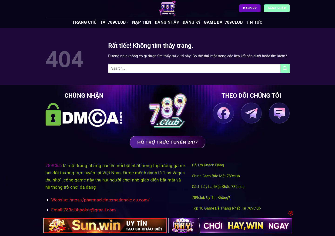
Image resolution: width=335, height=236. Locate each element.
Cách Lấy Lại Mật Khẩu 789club (218, 186)
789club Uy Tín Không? (211, 197)
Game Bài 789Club (223, 22)
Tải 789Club (114, 22)
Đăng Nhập (167, 22)
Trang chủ (84, 22)
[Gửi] (285, 68)
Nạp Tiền (141, 22)
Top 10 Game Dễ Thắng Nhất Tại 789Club (226, 208)
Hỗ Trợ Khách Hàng (208, 165)
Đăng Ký (192, 22)
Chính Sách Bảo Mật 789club (216, 176)
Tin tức (254, 22)
